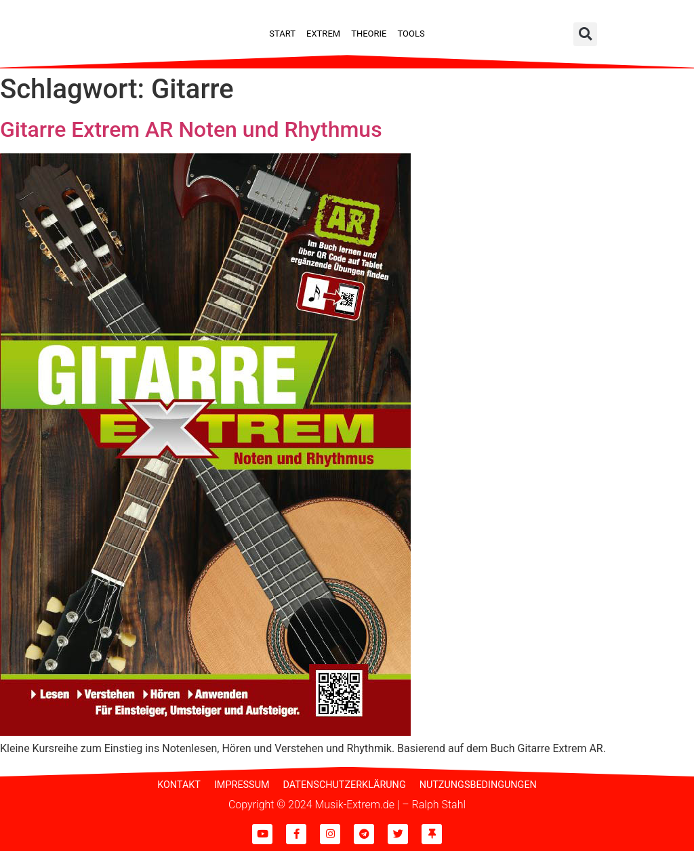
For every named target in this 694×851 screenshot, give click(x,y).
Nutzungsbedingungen (478, 785)
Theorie (368, 33)
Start (282, 33)
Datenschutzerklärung (344, 785)
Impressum (242, 785)
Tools (410, 33)
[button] (585, 34)
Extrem (323, 33)
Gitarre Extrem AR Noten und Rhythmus (191, 129)
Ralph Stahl (439, 804)
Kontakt (179, 785)
